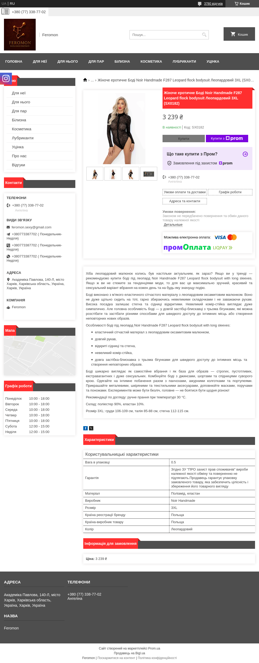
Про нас (19, 156)
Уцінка (213, 61)
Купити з (227, 138)
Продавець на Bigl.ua (129, 653)
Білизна (122, 61)
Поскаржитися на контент (116, 658)
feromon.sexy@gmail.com (31, 227)
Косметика (151, 61)
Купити (183, 139)
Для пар (96, 61)
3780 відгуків (213, 4)
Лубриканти (184, 61)
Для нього (67, 61)
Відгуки (18, 165)
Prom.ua (154, 648)
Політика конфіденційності (157, 658)
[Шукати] (204, 34)
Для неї (40, 61)
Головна (13, 61)
